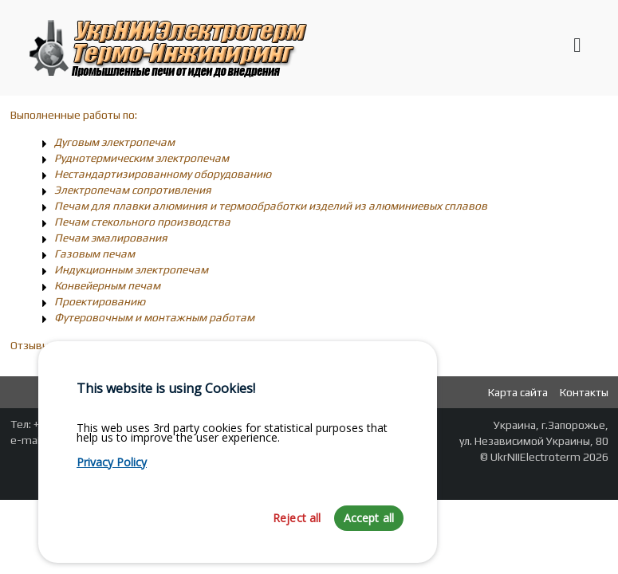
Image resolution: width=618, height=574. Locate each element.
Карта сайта (518, 392)
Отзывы (29, 345)
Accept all (369, 535)
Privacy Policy (112, 479)
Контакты (584, 392)
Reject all (297, 535)
